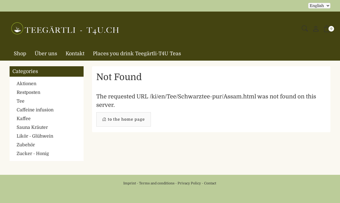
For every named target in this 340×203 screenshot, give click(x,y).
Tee (20, 101)
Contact (210, 183)
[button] (305, 28)
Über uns (46, 53)
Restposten (28, 92)
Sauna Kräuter (32, 127)
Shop (20, 53)
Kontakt (75, 53)
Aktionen (26, 83)
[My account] (315, 29)
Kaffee (24, 118)
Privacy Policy (189, 183)
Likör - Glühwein (35, 136)
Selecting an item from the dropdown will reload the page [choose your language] (319, 5)
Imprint (129, 183)
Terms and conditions (157, 183)
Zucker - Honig (33, 153)
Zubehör (26, 144)
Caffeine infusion (35, 109)
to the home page (123, 119)
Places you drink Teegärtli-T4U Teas (137, 53)
